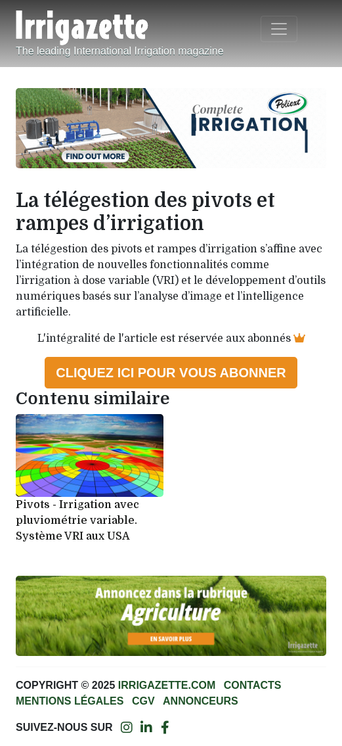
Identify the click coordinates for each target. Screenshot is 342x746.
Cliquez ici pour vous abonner (171, 372)
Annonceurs (200, 701)
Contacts (253, 685)
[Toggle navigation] (279, 29)
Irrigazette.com (166, 685)
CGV (143, 701)
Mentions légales (69, 701)
